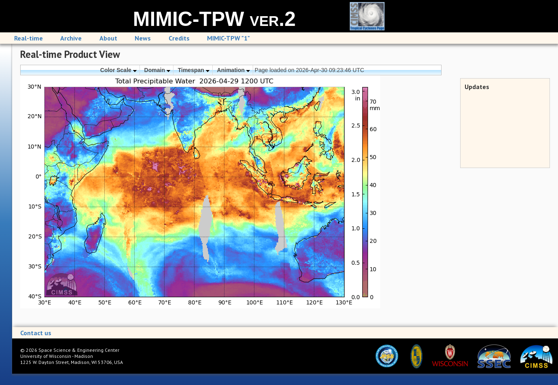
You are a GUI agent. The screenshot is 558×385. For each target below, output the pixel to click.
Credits (179, 38)
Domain (157, 70)
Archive (71, 38)
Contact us (35, 333)
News (143, 38)
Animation (233, 70)
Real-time (28, 38)
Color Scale (118, 70)
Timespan (193, 70)
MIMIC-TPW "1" (228, 38)
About (108, 38)
